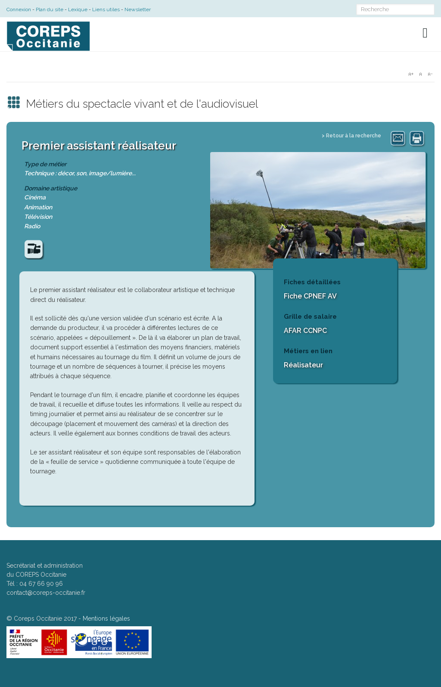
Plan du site (49, 9)
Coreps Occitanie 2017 (45, 618)
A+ (411, 74)
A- (430, 74)
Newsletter (137, 9)
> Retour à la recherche (351, 136)
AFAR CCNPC (305, 330)
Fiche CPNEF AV (310, 296)
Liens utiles (106, 9)
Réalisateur (303, 365)
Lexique (77, 9)
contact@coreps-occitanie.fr (45, 592)
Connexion (18, 9)
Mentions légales (106, 618)
